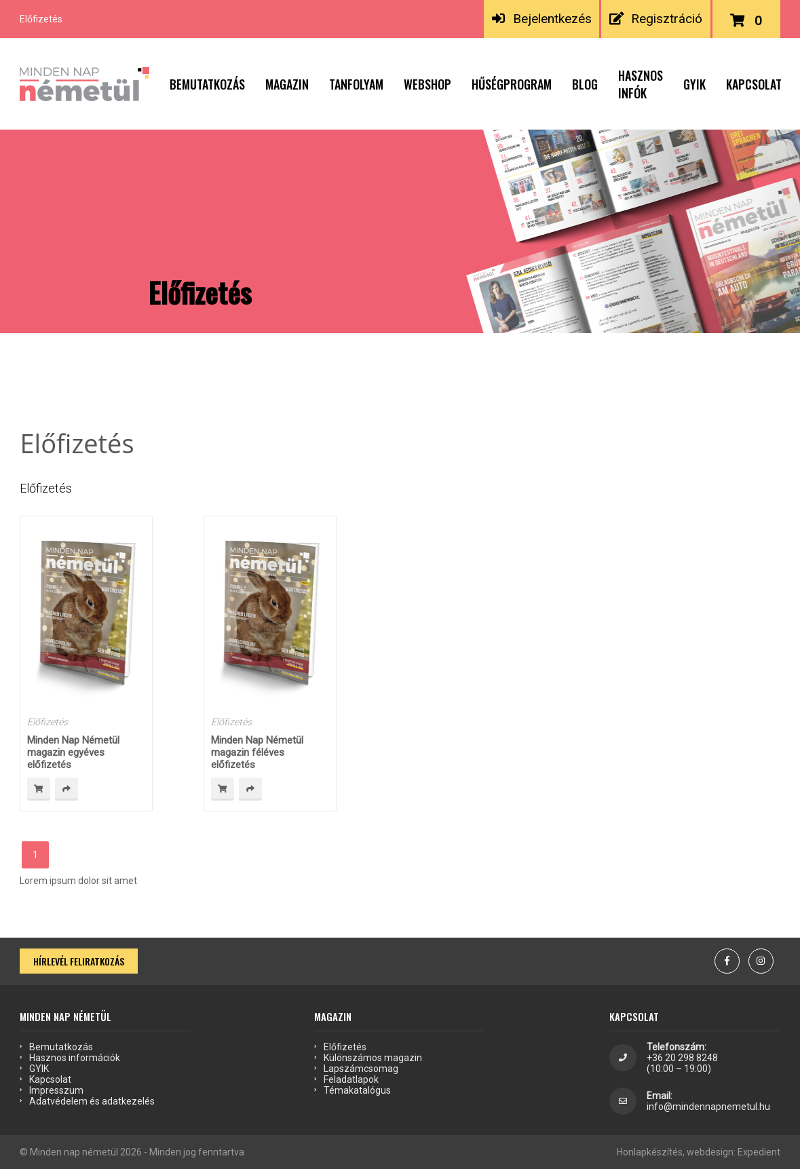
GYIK (694, 84)
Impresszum (56, 1090)
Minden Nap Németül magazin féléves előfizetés (257, 752)
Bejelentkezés (542, 18)
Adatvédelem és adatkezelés (92, 1101)
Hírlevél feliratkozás (78, 961)
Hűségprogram (512, 84)
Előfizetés (47, 721)
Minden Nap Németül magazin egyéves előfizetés (73, 752)
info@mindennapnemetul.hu (708, 1106)
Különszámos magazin (373, 1057)
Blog (585, 84)
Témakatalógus (357, 1090)
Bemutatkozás (207, 84)
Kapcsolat (754, 84)
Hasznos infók (640, 84)
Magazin (287, 84)
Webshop (427, 84)
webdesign (710, 1152)
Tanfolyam (356, 84)
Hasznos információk (74, 1057)
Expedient (759, 1152)
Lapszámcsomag (361, 1068)
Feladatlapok (351, 1079)
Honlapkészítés (650, 1152)
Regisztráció (656, 18)
